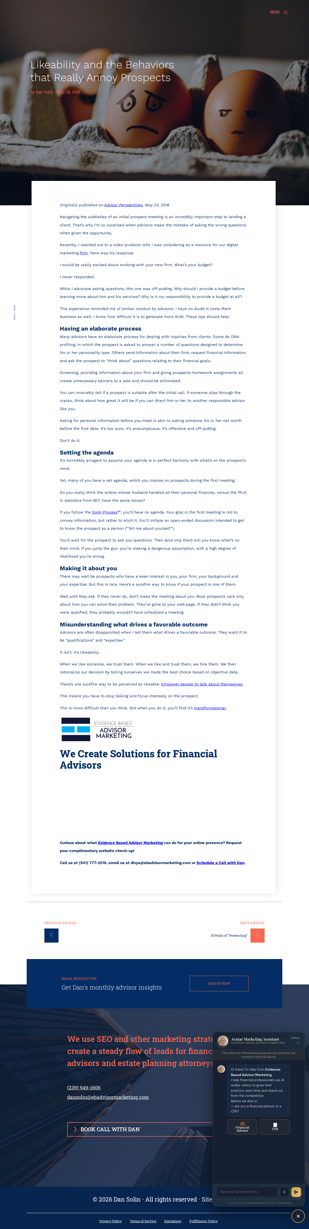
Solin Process (105, 512)
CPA (275, 1126)
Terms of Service (143, 1221)
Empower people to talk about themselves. (202, 684)
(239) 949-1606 (84, 1091)
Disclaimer (172, 1221)
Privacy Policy (110, 1221)
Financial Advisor (242, 1127)
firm (84, 253)
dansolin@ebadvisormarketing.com (108, 1097)
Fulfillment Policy (203, 1221)
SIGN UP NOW (219, 983)
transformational (210, 708)
